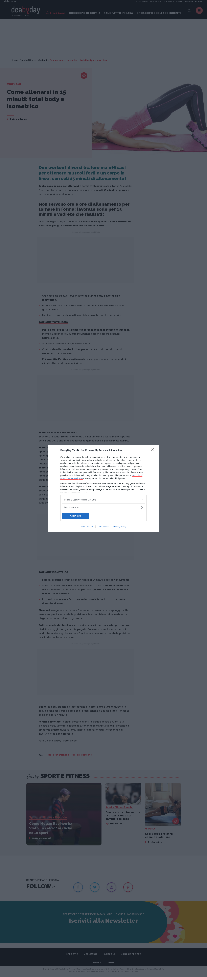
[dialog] (103, 488)
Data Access (103, 527)
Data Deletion (87, 527)
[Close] (153, 450)
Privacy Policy (119, 527)
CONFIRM (75, 516)
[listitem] (103, 499)
